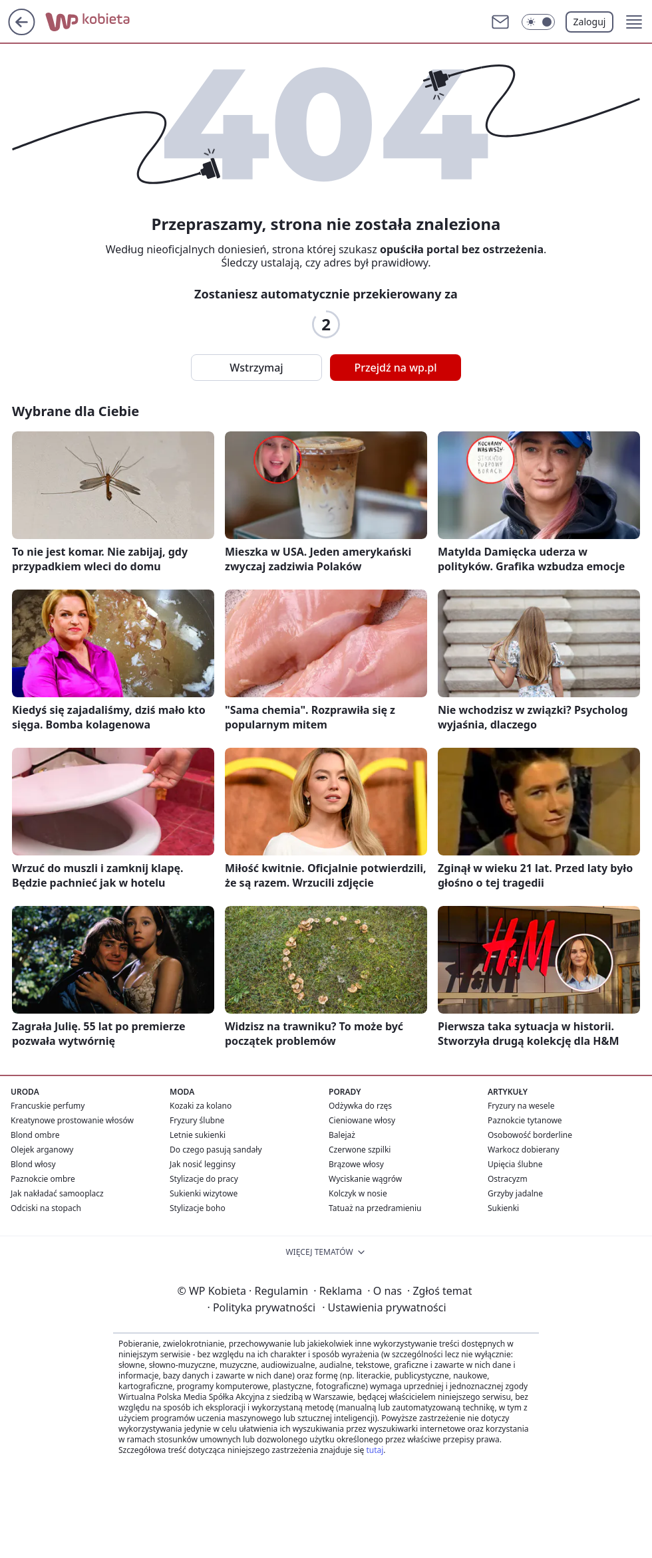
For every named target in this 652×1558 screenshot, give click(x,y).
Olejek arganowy (42, 1149)
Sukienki (503, 1208)
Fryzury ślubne (197, 1120)
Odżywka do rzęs (360, 1105)
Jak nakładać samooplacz (57, 1193)
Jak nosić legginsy (203, 1164)
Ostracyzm (508, 1178)
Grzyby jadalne (515, 1193)
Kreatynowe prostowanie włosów (72, 1120)
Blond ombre (35, 1135)
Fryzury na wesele (521, 1105)
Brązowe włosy (356, 1164)
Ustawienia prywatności (384, 1307)
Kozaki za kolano (201, 1105)
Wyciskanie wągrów (365, 1178)
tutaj (374, 1450)
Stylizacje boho (198, 1208)
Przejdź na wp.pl (395, 367)
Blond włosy (33, 1164)
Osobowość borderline (530, 1135)
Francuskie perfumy (47, 1105)
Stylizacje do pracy (204, 1178)
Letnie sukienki (198, 1135)
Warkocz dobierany (524, 1149)
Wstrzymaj (256, 367)
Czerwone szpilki (360, 1149)
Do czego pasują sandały (216, 1149)
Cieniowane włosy (362, 1120)
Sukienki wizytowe (204, 1193)
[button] (634, 22)
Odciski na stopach (46, 1208)
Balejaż (342, 1135)
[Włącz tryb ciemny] (538, 22)
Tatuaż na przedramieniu (375, 1208)
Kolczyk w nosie (358, 1193)
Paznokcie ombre (43, 1178)
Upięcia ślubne (515, 1164)
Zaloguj (589, 21)
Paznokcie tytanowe (525, 1120)
